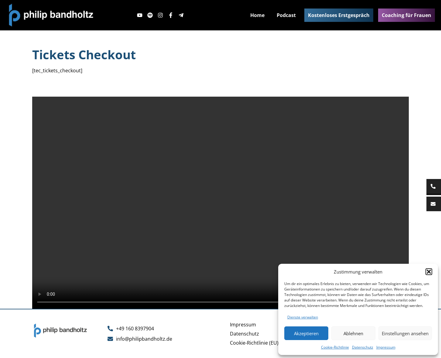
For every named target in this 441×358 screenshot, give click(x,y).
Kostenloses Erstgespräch (339, 15)
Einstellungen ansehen (405, 333)
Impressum (385, 347)
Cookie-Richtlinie (335, 347)
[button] (429, 272)
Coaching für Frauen (406, 15)
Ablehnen (353, 333)
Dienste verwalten (302, 317)
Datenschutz (362, 347)
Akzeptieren (306, 333)
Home (257, 15)
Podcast (286, 15)
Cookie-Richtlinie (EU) (254, 343)
